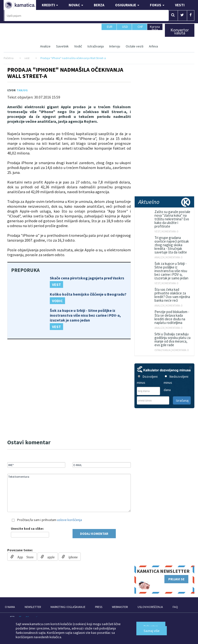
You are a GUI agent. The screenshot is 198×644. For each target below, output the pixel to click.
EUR (109, 28)
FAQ (175, 607)
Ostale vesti (134, 46)
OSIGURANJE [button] (127, 5)
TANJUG (22, 90)
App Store (24, 557)
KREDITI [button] (50, 5)
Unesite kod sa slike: (27, 528)
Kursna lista (155, 28)
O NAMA (10, 607)
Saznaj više (152, 631)
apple (49, 557)
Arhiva (153, 46)
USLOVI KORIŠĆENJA (150, 607)
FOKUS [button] (157, 5)
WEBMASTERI (120, 607)
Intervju (114, 46)
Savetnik (62, 46)
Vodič (78, 46)
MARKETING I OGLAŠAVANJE (68, 607)
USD (125, 28)
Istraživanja (96, 46)
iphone (71, 557)
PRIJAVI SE (176, 579)
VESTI (179, 5)
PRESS (98, 607)
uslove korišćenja (69, 520)
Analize (45, 46)
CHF (140, 28)
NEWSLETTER (33, 607)
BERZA (99, 5)
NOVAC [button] (76, 5)
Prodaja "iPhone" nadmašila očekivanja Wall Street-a (65, 73)
